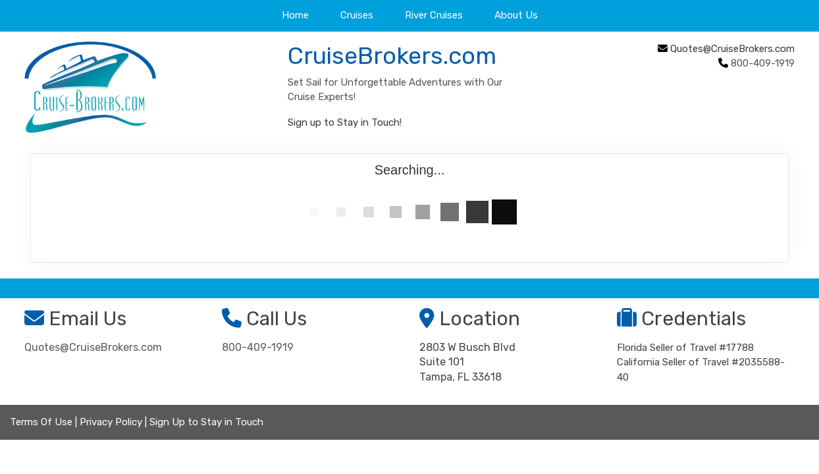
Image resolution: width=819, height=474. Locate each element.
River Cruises (434, 15)
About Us (516, 15)
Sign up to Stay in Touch (344, 122)
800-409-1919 (258, 347)
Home (295, 15)
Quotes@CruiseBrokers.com (732, 49)
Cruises (356, 15)
